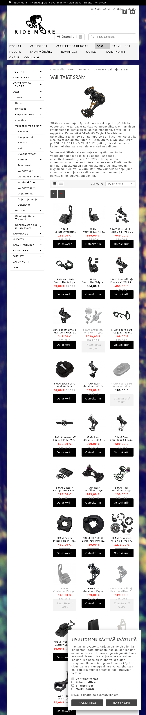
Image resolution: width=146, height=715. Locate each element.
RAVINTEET (69, 51)
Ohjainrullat (25, 193)
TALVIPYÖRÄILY (41, 51)
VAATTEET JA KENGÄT (72, 46)
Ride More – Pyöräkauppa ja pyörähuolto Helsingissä (48, 2)
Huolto (88, 2)
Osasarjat (24, 204)
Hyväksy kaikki (121, 702)
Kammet (23, 131)
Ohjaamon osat (25, 114)
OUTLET (92, 51)
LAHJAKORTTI (116, 51)
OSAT (100, 46)
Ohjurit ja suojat (28, 199)
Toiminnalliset (86, 682)
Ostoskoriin (64, 244)
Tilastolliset (84, 685)
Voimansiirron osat (27, 125)
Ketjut (21, 148)
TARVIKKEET (121, 46)
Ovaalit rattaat (27, 154)
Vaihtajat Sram (27, 182)
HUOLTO (15, 51)
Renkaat (20, 108)
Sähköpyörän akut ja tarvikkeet (27, 226)
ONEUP (14, 57)
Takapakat (24, 165)
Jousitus (20, 120)
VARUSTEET (39, 46)
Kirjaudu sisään (126, 9)
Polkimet (20, 210)
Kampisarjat (25, 137)
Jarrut (19, 97)
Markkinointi (85, 689)
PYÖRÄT (15, 46)
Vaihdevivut (25, 171)
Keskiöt (22, 142)
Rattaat (22, 159)
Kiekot (19, 103)
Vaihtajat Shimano (29, 176)
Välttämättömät (87, 679)
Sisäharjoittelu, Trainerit (25, 218)
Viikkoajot (101, 2)
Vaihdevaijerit (26, 188)
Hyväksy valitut (87, 702)
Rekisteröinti (103, 9)
